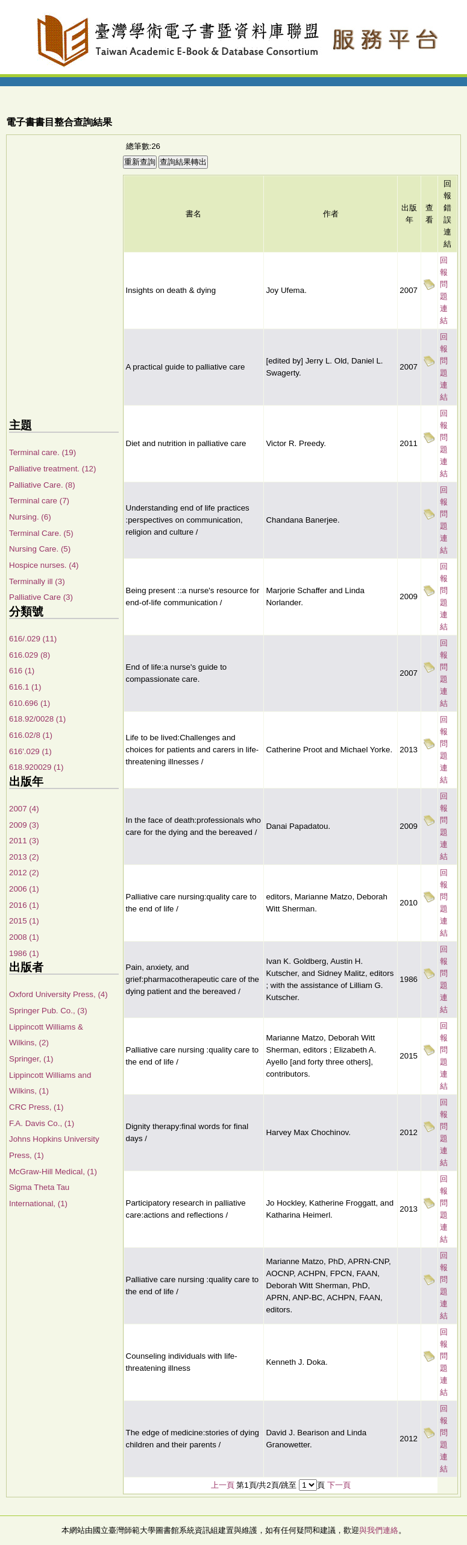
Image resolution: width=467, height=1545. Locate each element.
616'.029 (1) (30, 751)
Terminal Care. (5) (41, 533)
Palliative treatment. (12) (52, 468)
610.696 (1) (29, 703)
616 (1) (21, 670)
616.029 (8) (29, 654)
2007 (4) (24, 808)
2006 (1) (24, 888)
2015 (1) (24, 920)
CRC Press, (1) (36, 1107)
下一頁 (339, 1485)
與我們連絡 (378, 1530)
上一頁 (222, 1485)
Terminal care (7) (39, 500)
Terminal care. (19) (42, 452)
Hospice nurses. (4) (44, 565)
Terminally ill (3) (37, 581)
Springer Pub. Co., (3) (48, 1010)
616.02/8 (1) (30, 735)
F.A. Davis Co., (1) (41, 1123)
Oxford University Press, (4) (58, 994)
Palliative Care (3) (41, 597)
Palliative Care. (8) (42, 484)
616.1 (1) (25, 686)
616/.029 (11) (33, 638)
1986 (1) (24, 953)
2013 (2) (24, 856)
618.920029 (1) (36, 767)
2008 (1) (24, 937)
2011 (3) (24, 840)
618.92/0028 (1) (37, 718)
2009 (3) (24, 824)
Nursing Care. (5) (40, 548)
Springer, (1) (31, 1058)
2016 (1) (24, 905)
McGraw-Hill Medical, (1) (53, 1171)
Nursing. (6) (30, 516)
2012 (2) (24, 872)
